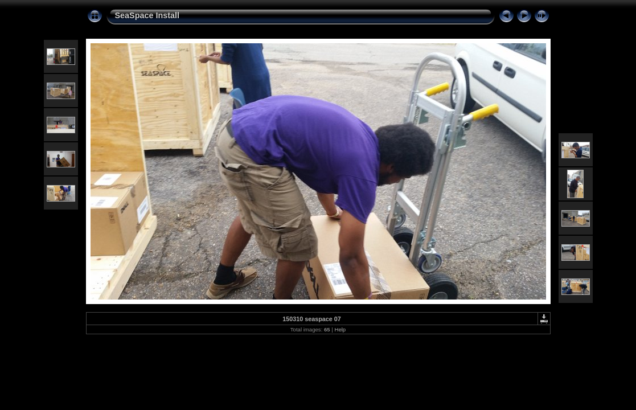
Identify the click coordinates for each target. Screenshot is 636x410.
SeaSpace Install (147, 15)
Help (340, 329)
